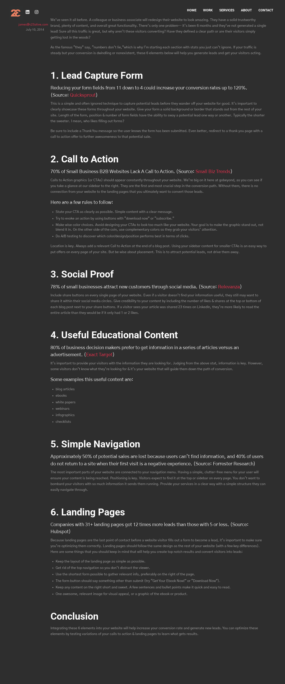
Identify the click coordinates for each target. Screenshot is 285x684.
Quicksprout (83, 95)
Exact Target (99, 354)
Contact (265, 10)
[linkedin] (28, 11)
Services (226, 10)
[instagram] (37, 11)
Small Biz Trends (213, 171)
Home (191, 10)
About (246, 10)
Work (208, 10)
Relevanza (229, 287)
